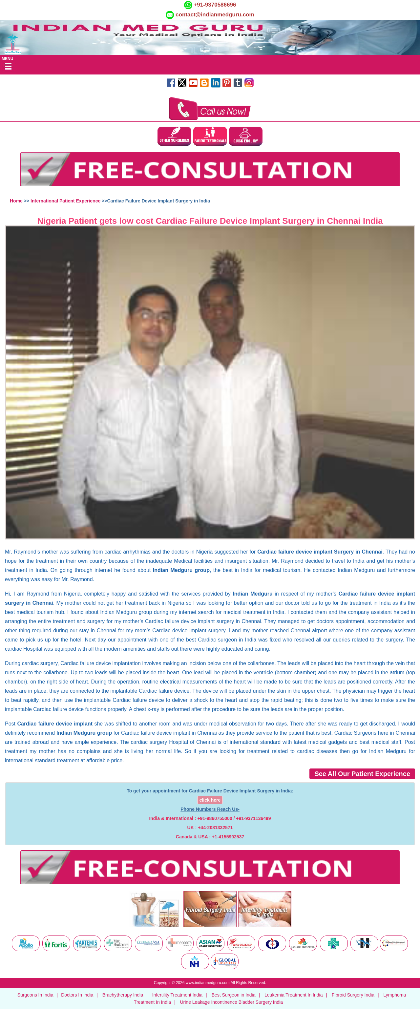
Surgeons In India (35, 995)
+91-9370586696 (214, 5)
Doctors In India (77, 995)
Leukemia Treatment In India (293, 995)
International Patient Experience (65, 200)
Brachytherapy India (122, 995)
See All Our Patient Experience (362, 773)
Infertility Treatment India (177, 995)
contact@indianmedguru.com (215, 14)
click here (210, 800)
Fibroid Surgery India (353, 995)
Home (16, 200)
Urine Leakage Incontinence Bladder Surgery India (231, 1002)
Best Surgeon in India (234, 995)
